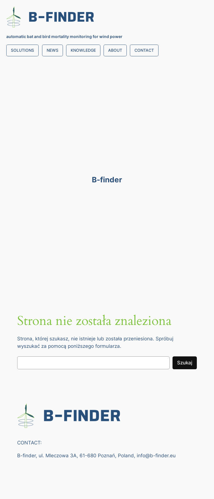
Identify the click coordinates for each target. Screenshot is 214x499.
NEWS (52, 50)
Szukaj (184, 363)
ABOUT (115, 50)
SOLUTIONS (22, 50)
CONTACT (144, 50)
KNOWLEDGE (83, 50)
